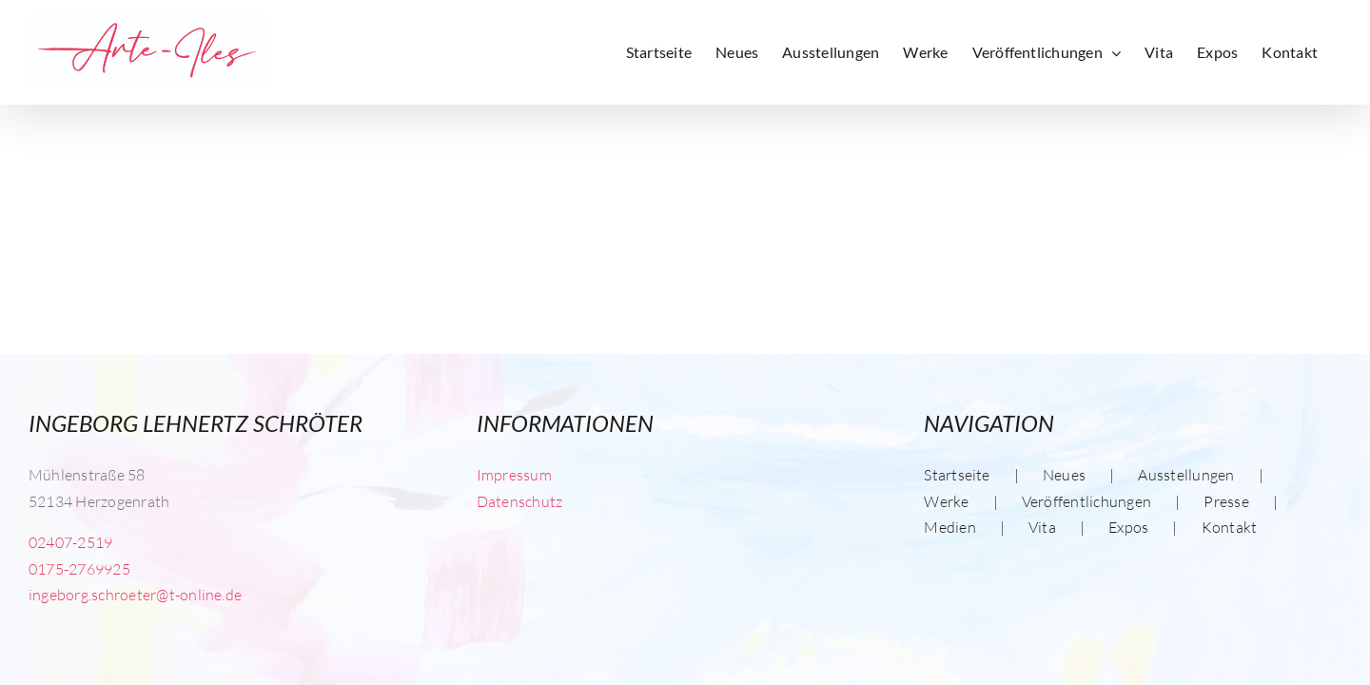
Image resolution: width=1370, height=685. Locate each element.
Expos (1128, 527)
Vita (1042, 527)
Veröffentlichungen (1086, 501)
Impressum (514, 474)
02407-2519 (70, 542)
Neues (1064, 474)
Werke (946, 501)
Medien (949, 527)
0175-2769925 (79, 568)
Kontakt (1230, 527)
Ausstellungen (1186, 474)
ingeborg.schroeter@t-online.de (135, 594)
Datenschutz (520, 501)
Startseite (956, 474)
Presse (1226, 501)
